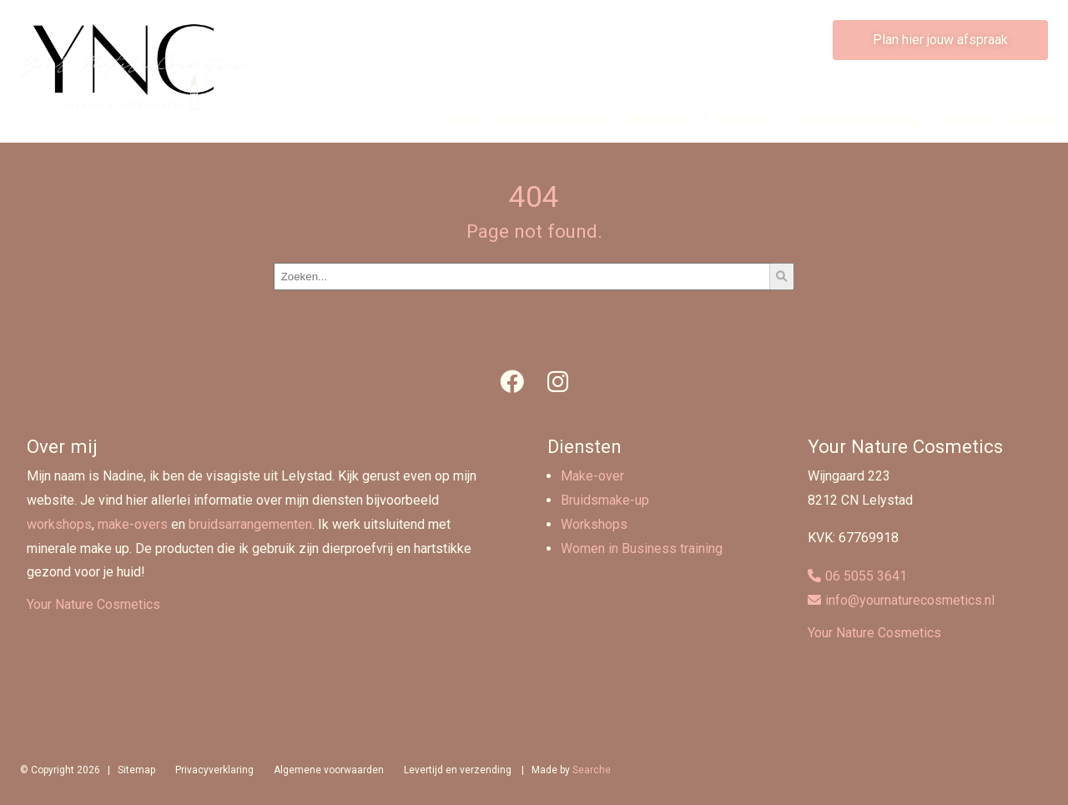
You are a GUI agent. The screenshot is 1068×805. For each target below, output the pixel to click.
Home (460, 120)
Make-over (745, 120)
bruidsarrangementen (250, 524)
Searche (591, 770)
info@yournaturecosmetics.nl (910, 600)
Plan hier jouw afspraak (940, 40)
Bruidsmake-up (605, 500)
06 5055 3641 (866, 576)
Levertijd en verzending (457, 770)
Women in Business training (642, 548)
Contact (1034, 120)
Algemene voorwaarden (329, 770)
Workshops (661, 120)
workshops (59, 524)
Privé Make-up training (858, 120)
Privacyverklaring (214, 770)
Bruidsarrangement (553, 120)
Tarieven (966, 120)
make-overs (133, 524)
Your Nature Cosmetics (93, 604)
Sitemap (136, 770)
